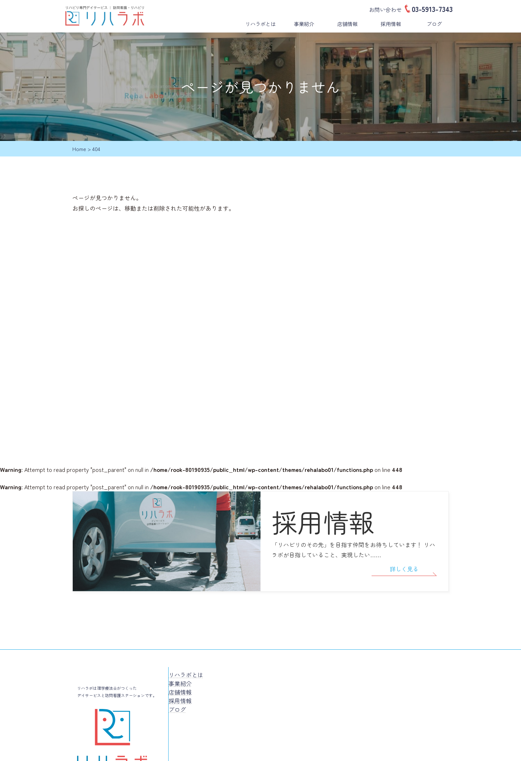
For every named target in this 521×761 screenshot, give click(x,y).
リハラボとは (260, 23)
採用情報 (391, 23)
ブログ (434, 23)
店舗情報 (347, 23)
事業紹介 (304, 23)
